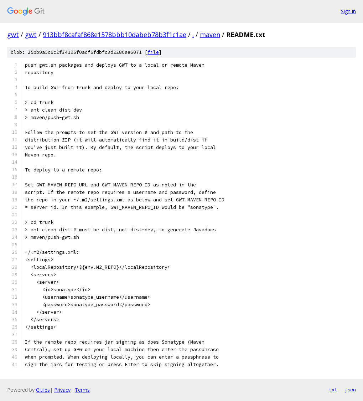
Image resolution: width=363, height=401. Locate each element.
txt (333, 389)
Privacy (62, 389)
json (350, 389)
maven (210, 34)
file (153, 52)
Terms (82, 389)
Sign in (348, 11)
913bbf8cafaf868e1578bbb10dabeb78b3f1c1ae (114, 34)
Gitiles (43, 389)
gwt (13, 34)
